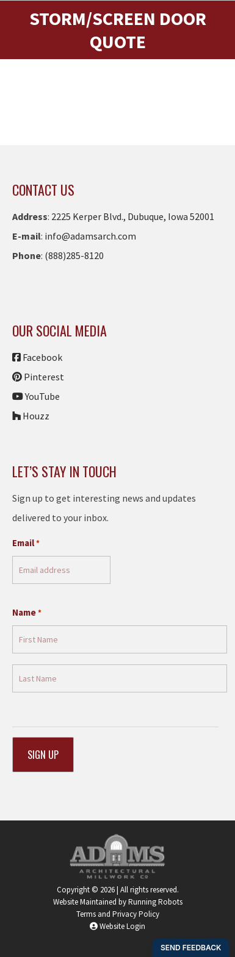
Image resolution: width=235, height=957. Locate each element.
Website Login (117, 926)
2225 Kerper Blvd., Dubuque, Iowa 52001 (131, 216)
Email (26, 543)
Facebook (37, 357)
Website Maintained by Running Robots (118, 902)
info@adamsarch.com (90, 236)
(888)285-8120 (74, 255)
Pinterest (38, 377)
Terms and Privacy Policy (117, 914)
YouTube (36, 396)
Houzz (30, 416)
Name (27, 613)
